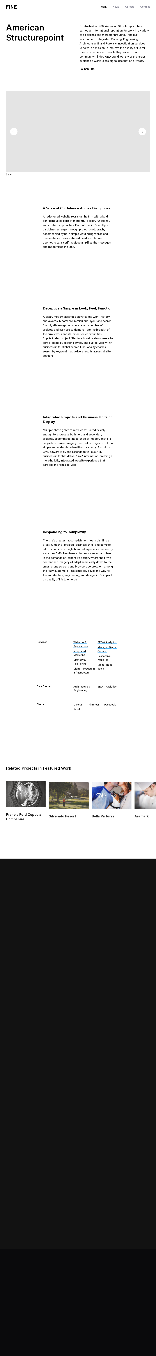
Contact (145, 7)
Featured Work (57, 769)
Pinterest (93, 705)
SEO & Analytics (107, 642)
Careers (129, 7)
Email (76, 710)
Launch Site (87, 69)
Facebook (110, 705)
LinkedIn (78, 705)
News (116, 7)
